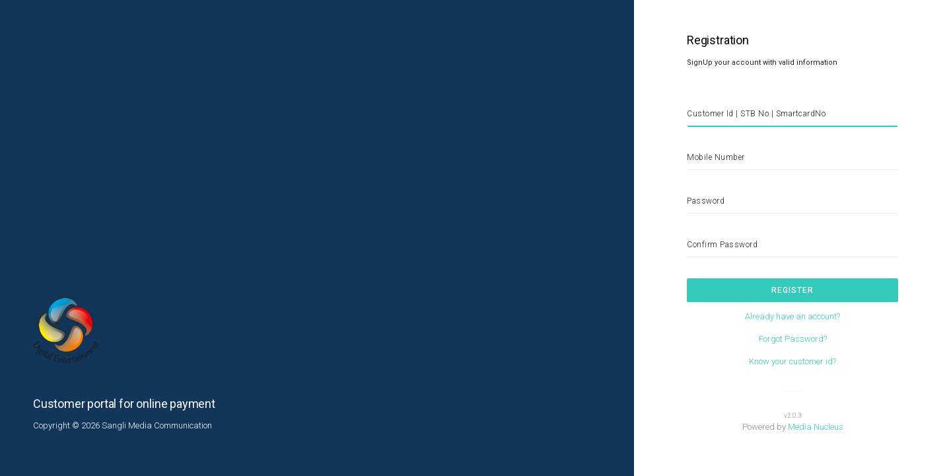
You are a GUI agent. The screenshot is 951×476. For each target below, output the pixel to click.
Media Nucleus (815, 427)
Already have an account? (792, 316)
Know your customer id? (792, 361)
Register (792, 290)
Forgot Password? (793, 339)
